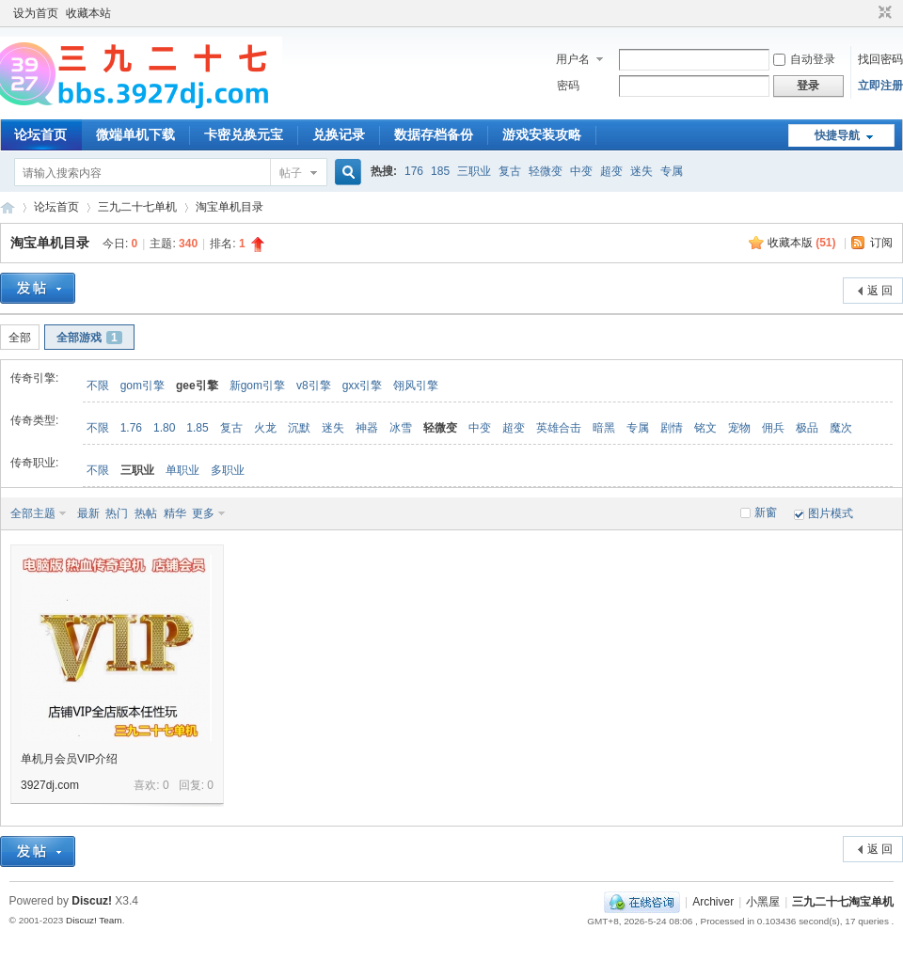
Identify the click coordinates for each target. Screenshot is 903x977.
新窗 (765, 512)
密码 (568, 85)
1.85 (197, 427)
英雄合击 (558, 427)
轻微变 (545, 171)
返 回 (880, 290)
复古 (510, 171)
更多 (203, 513)
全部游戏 (89, 337)
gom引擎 (142, 385)
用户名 (573, 59)
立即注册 (880, 85)
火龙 (265, 427)
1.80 (164, 427)
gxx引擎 (362, 385)
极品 (807, 427)
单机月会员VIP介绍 (69, 758)
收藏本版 (802, 242)
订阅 (881, 242)
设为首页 (35, 13)
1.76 (131, 427)
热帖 (146, 513)
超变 (611, 171)
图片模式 (830, 513)
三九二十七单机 (137, 206)
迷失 (641, 171)
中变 (581, 171)
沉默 (299, 427)
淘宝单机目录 (229, 206)
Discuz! (91, 900)
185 (440, 171)
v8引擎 (313, 385)
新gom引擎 (257, 385)
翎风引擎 (415, 385)
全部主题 (32, 513)
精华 (175, 513)
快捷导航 (837, 135)
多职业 (228, 470)
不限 (98, 385)
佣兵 (773, 427)
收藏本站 (88, 13)
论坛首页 (40, 134)
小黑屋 (763, 901)
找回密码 (880, 59)
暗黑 (604, 427)
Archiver (713, 901)
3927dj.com (50, 785)
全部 (19, 337)
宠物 (739, 427)
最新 (88, 513)
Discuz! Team (94, 920)
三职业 (474, 171)
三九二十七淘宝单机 (7, 207)
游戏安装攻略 (541, 134)
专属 (671, 171)
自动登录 (804, 59)
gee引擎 (197, 385)
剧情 (671, 427)
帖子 (290, 173)
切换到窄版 (883, 13)
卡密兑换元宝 (243, 134)
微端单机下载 (135, 134)
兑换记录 (338, 134)
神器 (367, 427)
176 (413, 171)
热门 (116, 513)
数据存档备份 (433, 134)
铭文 (705, 427)
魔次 (841, 427)
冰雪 (400, 427)
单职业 (182, 470)
